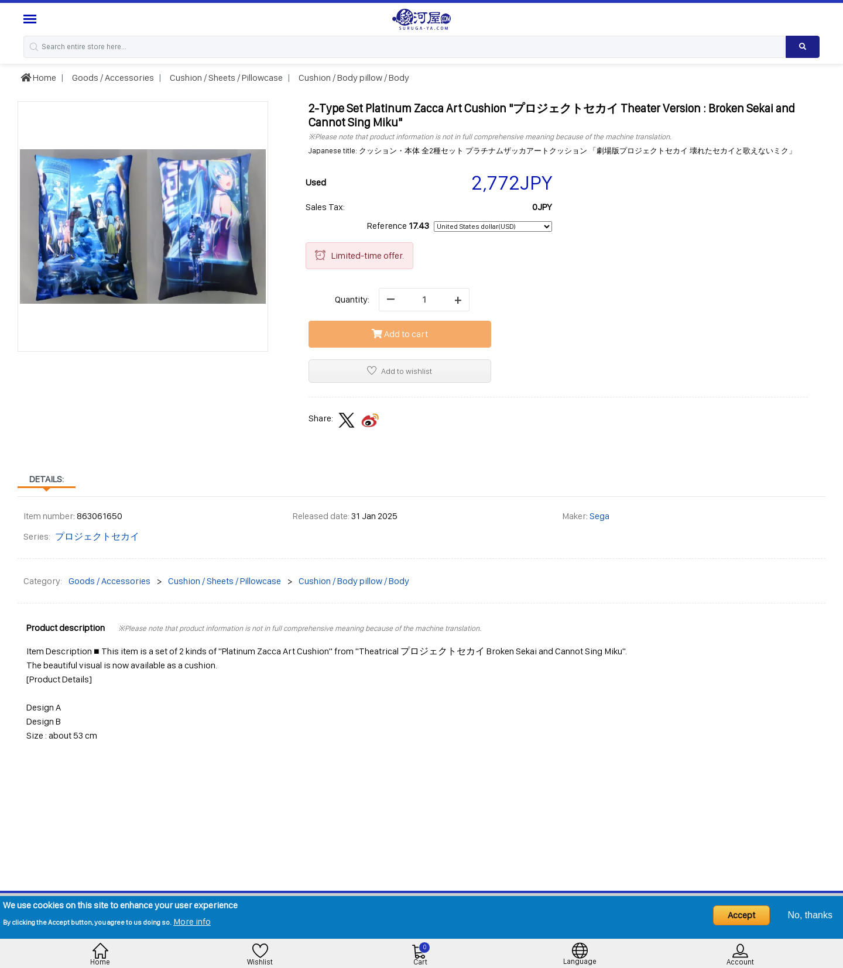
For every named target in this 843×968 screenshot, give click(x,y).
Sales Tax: (325, 206)
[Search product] (803, 47)
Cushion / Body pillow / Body (353, 77)
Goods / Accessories (112, 77)
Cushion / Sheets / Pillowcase (225, 77)
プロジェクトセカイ (97, 536)
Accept (741, 915)
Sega (599, 515)
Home (38, 77)
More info (192, 921)
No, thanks (810, 915)
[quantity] (424, 299)
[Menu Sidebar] (31, 19)
